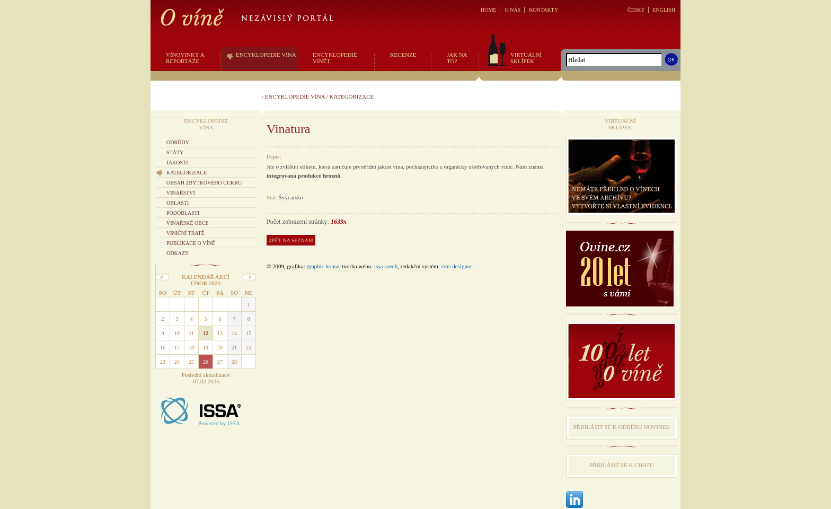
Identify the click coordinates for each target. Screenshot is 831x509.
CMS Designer (456, 266)
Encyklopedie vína (295, 96)
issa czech (385, 266)
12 (205, 333)
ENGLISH (663, 10)
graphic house (323, 266)
